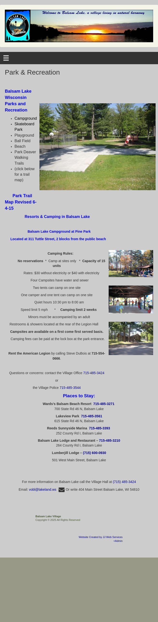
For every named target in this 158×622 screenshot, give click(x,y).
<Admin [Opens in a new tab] (118, 540)
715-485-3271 (103, 404)
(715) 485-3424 (124, 482)
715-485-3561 (91, 416)
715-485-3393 (99, 428)
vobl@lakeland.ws (47, 489)
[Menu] (6, 58)
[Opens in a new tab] (21, 202)
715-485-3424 (93, 373)
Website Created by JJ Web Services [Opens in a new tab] (100, 537)
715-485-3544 (70, 388)
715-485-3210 (109, 440)
